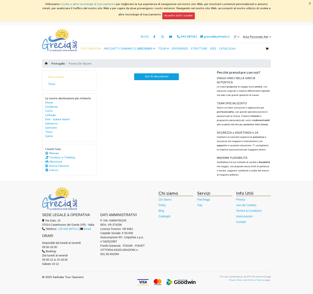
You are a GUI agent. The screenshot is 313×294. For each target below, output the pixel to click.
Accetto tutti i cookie (178, 15)
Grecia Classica (57, 166)
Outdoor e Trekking (60, 157)
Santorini (51, 127)
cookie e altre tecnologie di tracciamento (88, 4)
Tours (51, 84)
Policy (162, 205)
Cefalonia (51, 106)
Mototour (53, 161)
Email (87, 228)
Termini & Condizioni (249, 210)
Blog (161, 210)
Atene (49, 102)
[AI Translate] (156, 76)
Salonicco (51, 123)
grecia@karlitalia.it (215, 36)
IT (235, 37)
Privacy (240, 199)
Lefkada (50, 115)
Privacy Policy (236, 280)
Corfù (49, 111)
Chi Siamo (164, 199)
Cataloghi (164, 216)
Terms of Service (256, 280)
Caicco (51, 170)
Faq (199, 205)
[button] (129, 48)
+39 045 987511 (68, 228)
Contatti (241, 221)
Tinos (48, 132)
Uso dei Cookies (246, 205)
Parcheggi (203, 199)
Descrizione (55, 77)
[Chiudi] (310, 3)
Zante (49, 136)
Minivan (52, 153)
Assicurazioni (244, 216)
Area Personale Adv (255, 37)
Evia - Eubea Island (57, 119)
